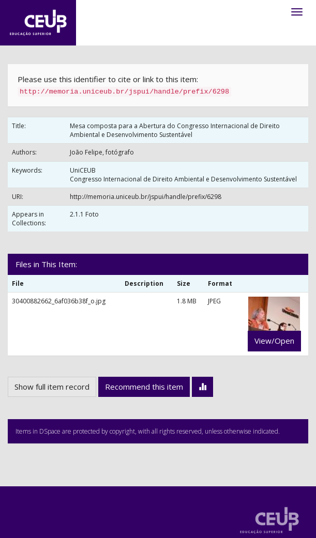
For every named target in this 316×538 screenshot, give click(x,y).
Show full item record (51, 386)
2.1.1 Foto (84, 214)
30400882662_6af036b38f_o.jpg (59, 301)
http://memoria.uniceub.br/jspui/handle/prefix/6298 (145, 196)
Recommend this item (144, 386)
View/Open (274, 340)
